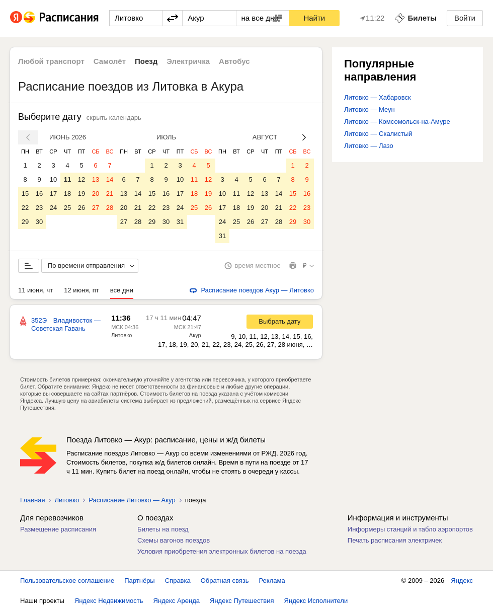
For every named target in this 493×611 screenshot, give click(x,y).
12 (81, 179)
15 (25, 193)
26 (81, 207)
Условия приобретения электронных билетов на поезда (221, 551)
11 (67, 179)
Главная (32, 500)
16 (39, 193)
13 (95, 179)
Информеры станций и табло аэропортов (410, 529)
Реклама (272, 580)
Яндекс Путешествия (242, 600)
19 (81, 193)
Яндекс (462, 580)
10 (53, 179)
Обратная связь (225, 580)
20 (95, 193)
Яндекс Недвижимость (108, 600)
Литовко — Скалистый (378, 133)
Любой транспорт (51, 61)
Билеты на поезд (163, 529)
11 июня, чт (35, 290)
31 (180, 221)
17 (53, 193)
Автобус (234, 61)
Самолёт (110, 61)
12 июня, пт (81, 290)
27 (95, 207)
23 (39, 207)
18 (67, 193)
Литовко (121, 335)
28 (109, 207)
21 (109, 193)
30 (39, 221)
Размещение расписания (58, 529)
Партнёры (139, 580)
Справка (178, 580)
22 (25, 207)
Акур (195, 335)
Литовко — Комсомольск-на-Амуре (397, 121)
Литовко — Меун (369, 109)
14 (109, 179)
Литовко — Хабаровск (377, 97)
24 (53, 207)
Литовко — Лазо (368, 145)
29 (25, 221)
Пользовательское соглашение (67, 580)
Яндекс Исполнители (316, 600)
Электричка (188, 61)
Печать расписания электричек (395, 540)
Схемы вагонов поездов (173, 540)
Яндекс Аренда (176, 600)
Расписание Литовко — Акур (132, 500)
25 (67, 207)
